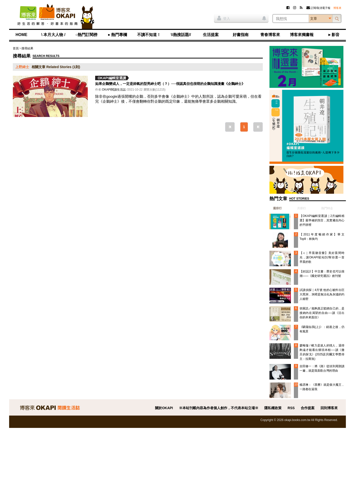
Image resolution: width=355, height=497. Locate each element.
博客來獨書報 (302, 35)
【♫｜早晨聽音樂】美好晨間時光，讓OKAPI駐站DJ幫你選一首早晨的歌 (322, 257)
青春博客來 (270, 35)
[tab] (275, 208)
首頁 (16, 48)
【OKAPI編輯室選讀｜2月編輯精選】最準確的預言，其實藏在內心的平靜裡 (322, 220)
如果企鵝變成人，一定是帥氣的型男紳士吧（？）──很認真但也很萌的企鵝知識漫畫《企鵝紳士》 (170, 84)
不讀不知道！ (149, 35)
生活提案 (211, 35)
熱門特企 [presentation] (327, 208)
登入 (223, 18)
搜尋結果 (27, 48)
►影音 (333, 35)
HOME (21, 35)
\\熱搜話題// (181, 35)
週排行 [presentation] (277, 208)
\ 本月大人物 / (53, 35)
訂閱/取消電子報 (318, 7)
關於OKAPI (164, 408)
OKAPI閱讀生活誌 (114, 89)
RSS (291, 408)
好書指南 (240, 35)
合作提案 (308, 408)
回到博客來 (329, 408)
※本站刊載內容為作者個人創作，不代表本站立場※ (218, 408)
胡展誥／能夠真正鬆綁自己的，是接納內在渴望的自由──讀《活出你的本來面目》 (322, 313)
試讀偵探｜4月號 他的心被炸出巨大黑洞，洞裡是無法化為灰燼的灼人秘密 (322, 294)
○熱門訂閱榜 (86, 35)
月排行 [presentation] (301, 208)
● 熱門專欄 (117, 35)
